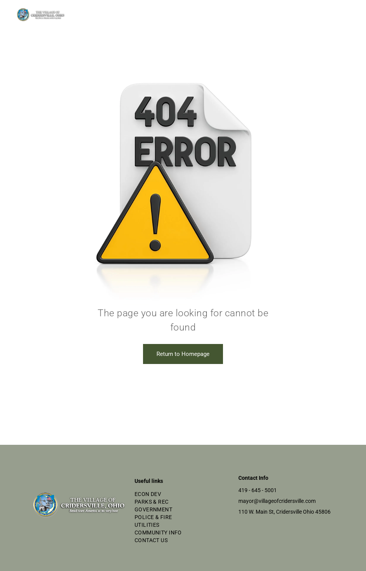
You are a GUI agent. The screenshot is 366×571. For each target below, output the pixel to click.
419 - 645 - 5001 (257, 490)
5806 (324, 512)
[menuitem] (183, 494)
